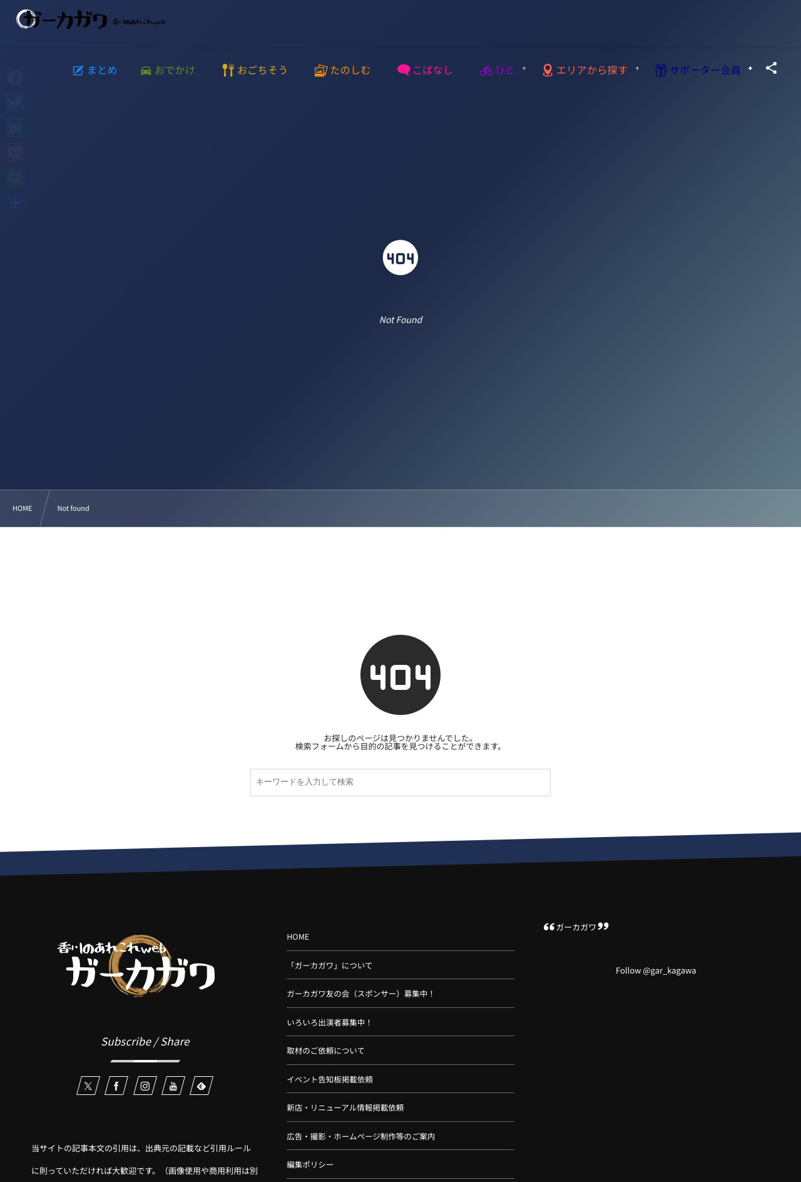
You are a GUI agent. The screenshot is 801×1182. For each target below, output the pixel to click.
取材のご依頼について (326, 1050)
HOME (298, 936)
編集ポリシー (310, 1164)
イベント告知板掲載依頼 (330, 1079)
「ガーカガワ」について (329, 965)
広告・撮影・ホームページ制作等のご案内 (361, 1136)
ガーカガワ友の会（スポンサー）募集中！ (361, 993)
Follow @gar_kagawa (656, 970)
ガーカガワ (576, 927)
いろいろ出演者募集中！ (330, 1022)
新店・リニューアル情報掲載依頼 (345, 1107)
